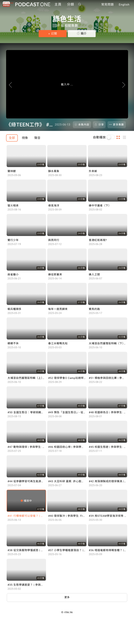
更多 (67, 597)
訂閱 (54, 33)
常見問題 (107, 5)
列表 (125, 137)
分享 (101, 124)
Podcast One (32, 4)
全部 (12, 138)
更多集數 (118, 124)
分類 (70, 5)
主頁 (58, 5)
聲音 (37, 138)
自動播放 (99, 137)
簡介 (83, 33)
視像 (25, 138)
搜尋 (79, 4)
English (124, 5)
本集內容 (83, 124)
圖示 (119, 137)
